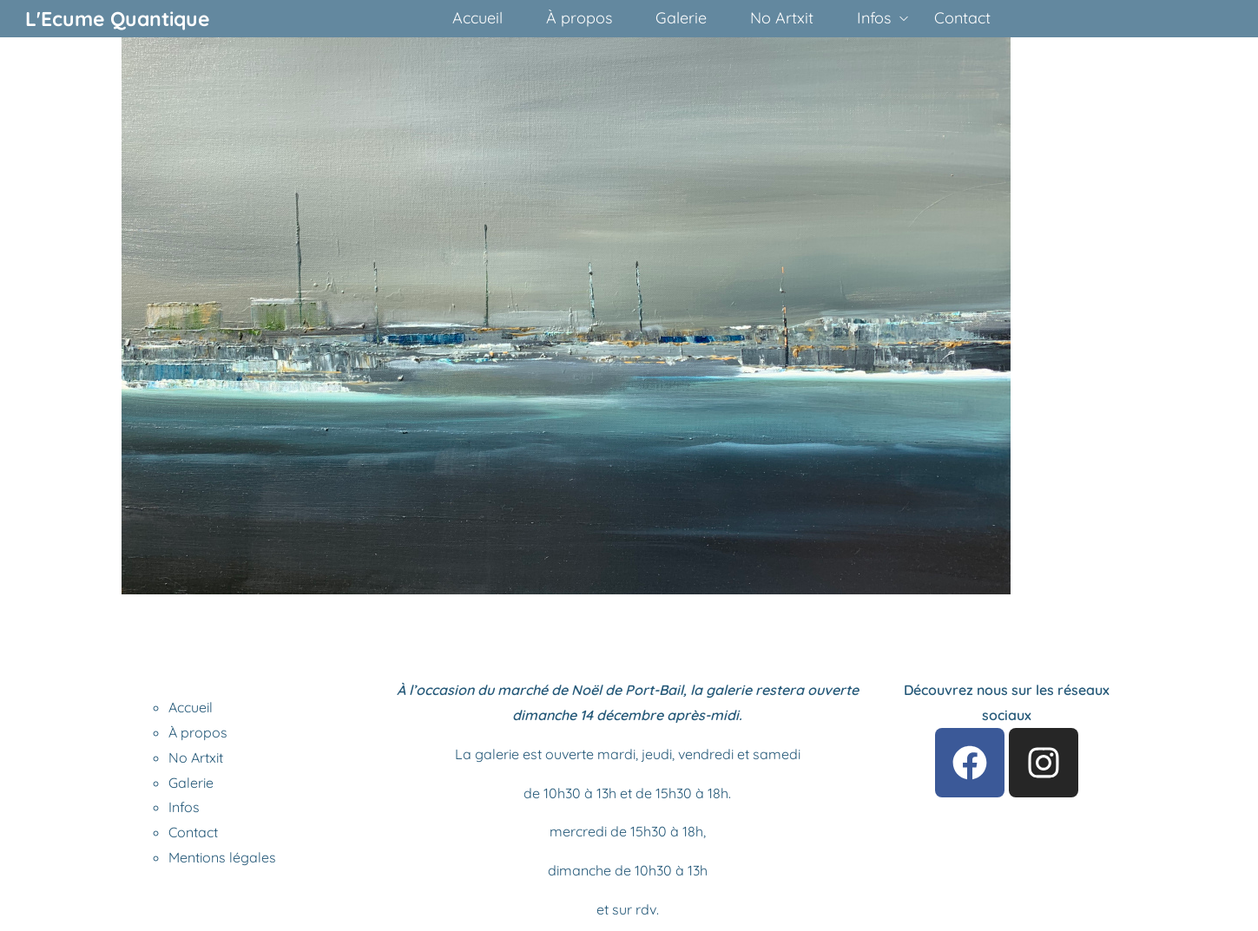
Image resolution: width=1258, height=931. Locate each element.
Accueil (190, 707)
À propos (197, 732)
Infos (184, 807)
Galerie (191, 782)
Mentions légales (222, 857)
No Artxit (195, 757)
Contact (193, 832)
